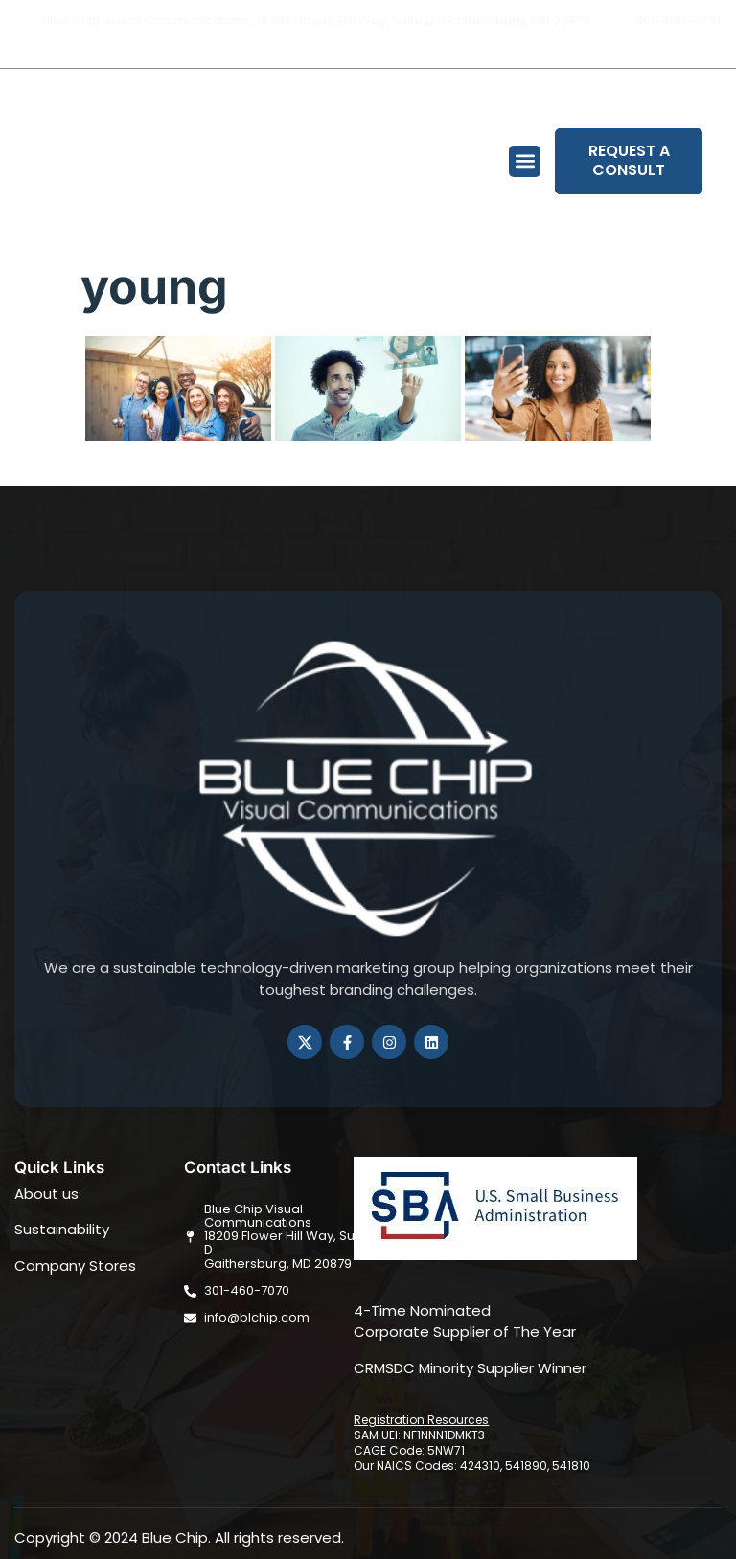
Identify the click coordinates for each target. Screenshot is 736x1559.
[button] (524, 161)
